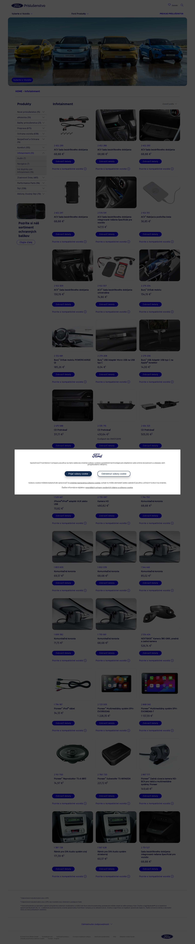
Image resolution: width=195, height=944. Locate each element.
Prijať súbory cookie (78, 474)
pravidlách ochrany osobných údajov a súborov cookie (109, 487)
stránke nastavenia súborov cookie (85, 483)
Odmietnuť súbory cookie (113, 474)
